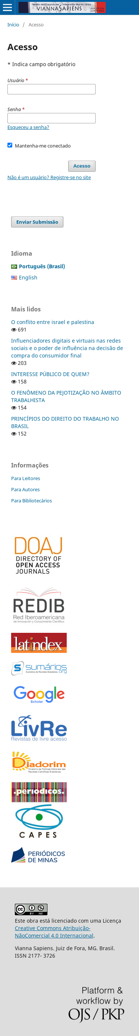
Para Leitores (25, 478)
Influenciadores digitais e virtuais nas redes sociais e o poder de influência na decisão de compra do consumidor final (67, 348)
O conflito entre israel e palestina (52, 322)
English (28, 277)
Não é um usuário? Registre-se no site (49, 177)
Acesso (81, 166)
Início (13, 24)
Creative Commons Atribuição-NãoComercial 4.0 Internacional (54, 932)
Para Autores (25, 489)
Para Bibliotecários (31, 500)
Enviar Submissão (37, 221)
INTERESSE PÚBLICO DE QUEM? (50, 374)
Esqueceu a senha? (28, 127)
